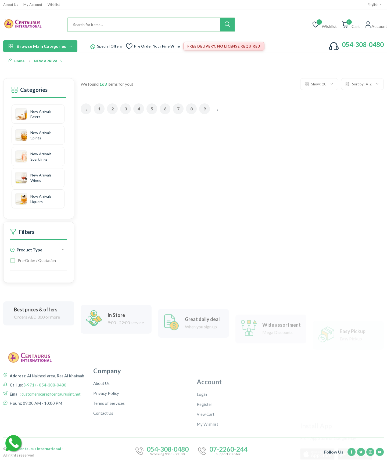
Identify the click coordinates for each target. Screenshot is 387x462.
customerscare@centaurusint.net (51, 410)
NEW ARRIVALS (48, 61)
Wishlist (54, 4)
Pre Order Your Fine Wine (157, 46)
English (375, 4)
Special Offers (109, 46)
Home (16, 61)
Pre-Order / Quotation (37, 260)
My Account (32, 4)
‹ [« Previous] (86, 109)
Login (202, 431)
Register (204, 441)
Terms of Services (109, 435)
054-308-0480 (363, 44)
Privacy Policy (106, 425)
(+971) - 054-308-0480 (44, 401)
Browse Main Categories (40, 46)
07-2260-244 (228, 458)
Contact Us (103, 445)
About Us (10, 4)
